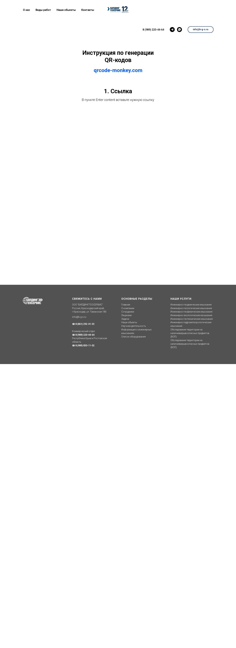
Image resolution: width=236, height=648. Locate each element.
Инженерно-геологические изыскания (191, 308)
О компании (127, 308)
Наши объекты (129, 322)
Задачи (125, 319)
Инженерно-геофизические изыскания (191, 311)
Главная (125, 304)
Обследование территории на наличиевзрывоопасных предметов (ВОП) (189, 333)
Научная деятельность (133, 326)
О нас (26, 9)
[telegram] (171, 29)
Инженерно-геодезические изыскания (191, 304)
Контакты (87, 9)
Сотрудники (127, 311)
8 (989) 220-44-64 (153, 29)
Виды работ (43, 9)
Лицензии (126, 315)
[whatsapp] (179, 29)
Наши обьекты (66, 9)
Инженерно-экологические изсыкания (191, 315)
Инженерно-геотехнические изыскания (191, 319)
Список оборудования (133, 336)
